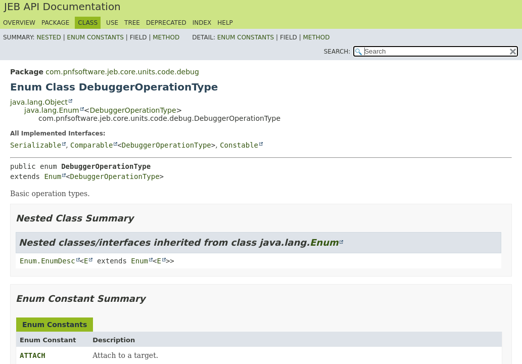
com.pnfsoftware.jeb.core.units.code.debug (122, 72)
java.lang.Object (39, 102)
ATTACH (32, 355)
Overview (19, 22)
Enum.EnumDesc (47, 261)
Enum (52, 176)
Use (112, 22)
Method (166, 37)
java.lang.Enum (51, 110)
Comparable (91, 145)
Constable (239, 145)
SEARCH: (337, 51)
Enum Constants (95, 37)
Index (202, 22)
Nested (48, 37)
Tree (132, 22)
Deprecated (166, 22)
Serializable (35, 145)
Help (225, 22)
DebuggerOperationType (132, 110)
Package (55, 22)
